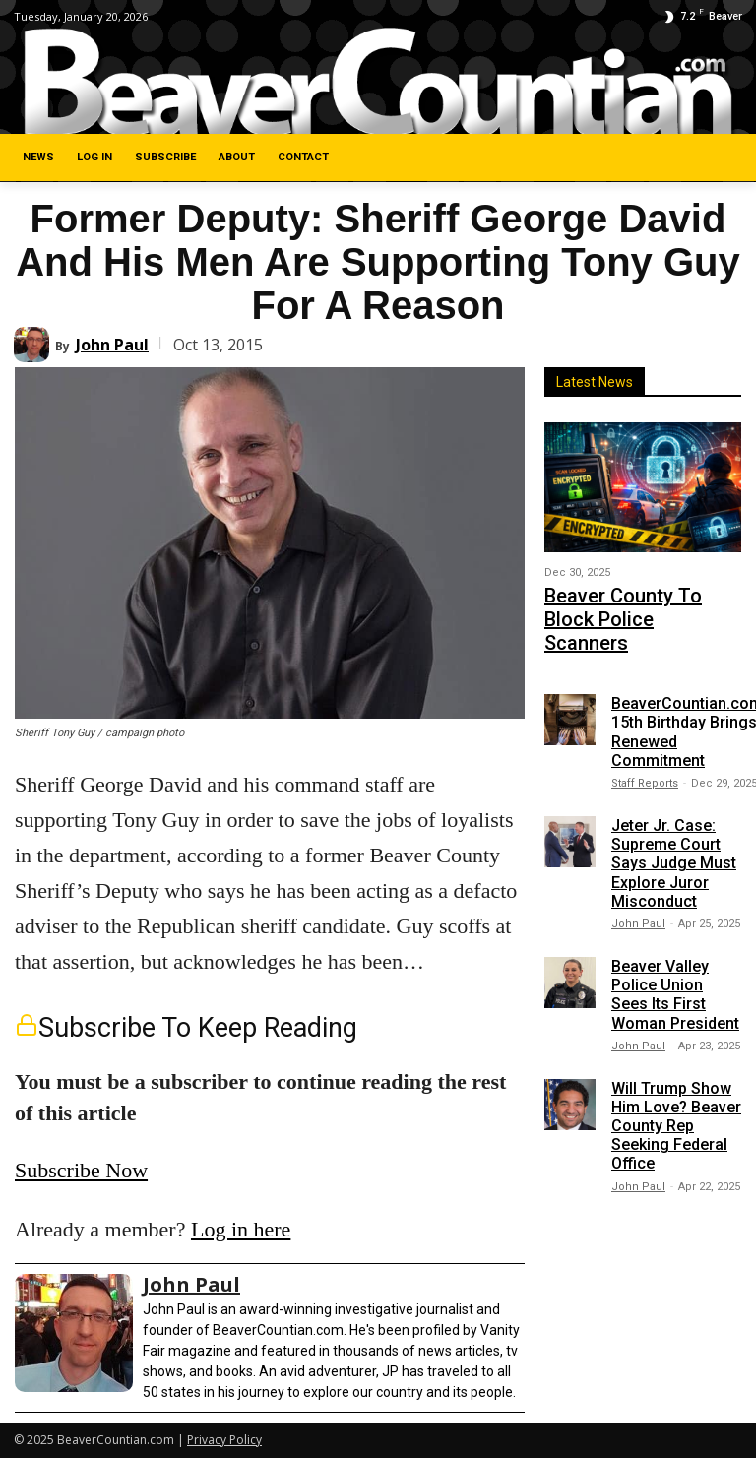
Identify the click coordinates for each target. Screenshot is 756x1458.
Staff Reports (644, 745)
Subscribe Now (81, 1170)
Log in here (240, 1229)
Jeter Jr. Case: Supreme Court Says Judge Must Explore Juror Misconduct (673, 826)
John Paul (112, 344)
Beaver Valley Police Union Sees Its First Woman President (675, 957)
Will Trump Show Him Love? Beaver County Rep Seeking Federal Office (676, 1088)
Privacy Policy (224, 1439)
